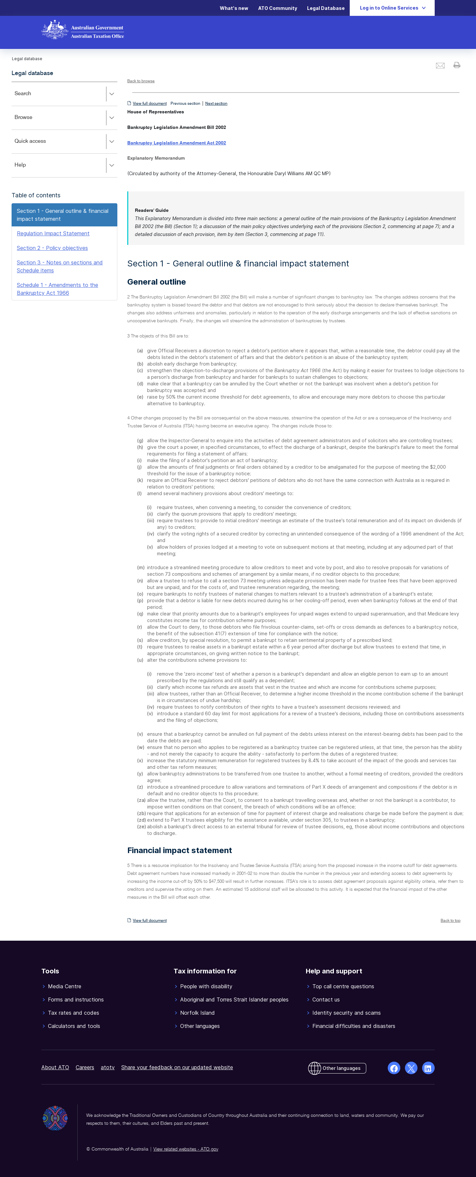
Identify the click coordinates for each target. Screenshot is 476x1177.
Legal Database (326, 8)
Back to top (450, 921)
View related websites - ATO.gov (185, 1149)
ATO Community (277, 8)
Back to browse (141, 81)
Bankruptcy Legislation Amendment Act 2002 (176, 143)
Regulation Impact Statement (53, 233)
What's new (234, 8)
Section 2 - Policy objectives (52, 248)
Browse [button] (66, 118)
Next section (216, 104)
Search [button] (66, 94)
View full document (150, 104)
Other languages (342, 1068)
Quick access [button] (66, 141)
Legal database (32, 73)
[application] (64, 129)
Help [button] (66, 165)
